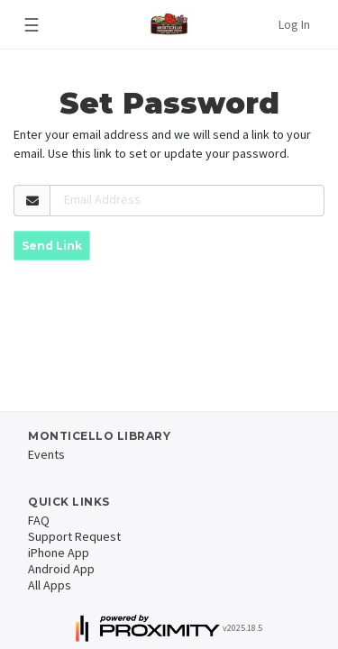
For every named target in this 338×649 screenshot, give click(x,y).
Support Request (74, 536)
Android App (61, 569)
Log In (294, 24)
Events (46, 454)
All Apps (49, 585)
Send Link (52, 245)
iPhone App (58, 552)
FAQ (39, 520)
